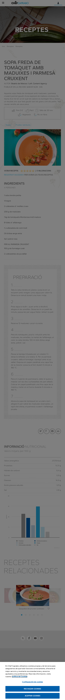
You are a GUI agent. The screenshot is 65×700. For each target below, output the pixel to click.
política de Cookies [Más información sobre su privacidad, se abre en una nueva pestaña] (19, 677)
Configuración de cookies (32, 682)
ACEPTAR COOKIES (32, 696)
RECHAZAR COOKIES (32, 689)
